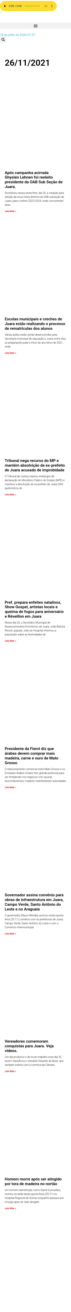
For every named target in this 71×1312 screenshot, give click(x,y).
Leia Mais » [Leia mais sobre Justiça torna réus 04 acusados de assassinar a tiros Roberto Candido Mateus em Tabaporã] (10, 797)
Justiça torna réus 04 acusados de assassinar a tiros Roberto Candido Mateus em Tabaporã (35, 768)
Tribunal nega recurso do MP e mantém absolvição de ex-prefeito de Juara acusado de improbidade (35, 281)
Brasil (15, 1285)
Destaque (17, 1276)
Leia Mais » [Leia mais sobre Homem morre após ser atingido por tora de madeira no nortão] (10, 717)
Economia (18, 1271)
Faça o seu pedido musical (18, 1136)
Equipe (15, 1159)
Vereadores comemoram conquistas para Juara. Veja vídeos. (29, 617)
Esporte (16, 1258)
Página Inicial (20, 1168)
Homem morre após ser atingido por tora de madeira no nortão (33, 690)
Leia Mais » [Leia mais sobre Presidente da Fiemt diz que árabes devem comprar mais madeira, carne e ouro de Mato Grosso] (10, 480)
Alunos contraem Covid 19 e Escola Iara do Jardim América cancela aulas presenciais (32, 925)
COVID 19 (17, 1280)
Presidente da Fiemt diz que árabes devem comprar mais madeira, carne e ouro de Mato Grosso (31, 449)
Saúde (15, 1208)
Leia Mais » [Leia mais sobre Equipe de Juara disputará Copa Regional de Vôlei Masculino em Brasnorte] (10, 874)
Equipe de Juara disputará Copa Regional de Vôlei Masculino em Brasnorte (33, 849)
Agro (14, 1303)
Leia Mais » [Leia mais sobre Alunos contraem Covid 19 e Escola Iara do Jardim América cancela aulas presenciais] (10, 954)
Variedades (19, 1185)
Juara (15, 1244)
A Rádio (16, 1163)
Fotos (15, 1248)
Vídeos (16, 1180)
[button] (35, 26)
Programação (20, 1154)
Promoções (19, 1104)
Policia (15, 1235)
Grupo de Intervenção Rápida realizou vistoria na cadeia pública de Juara (35, 1005)
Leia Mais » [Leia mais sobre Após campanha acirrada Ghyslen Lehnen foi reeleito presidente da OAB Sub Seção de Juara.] (10, 150)
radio (14, 1109)
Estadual (17, 1253)
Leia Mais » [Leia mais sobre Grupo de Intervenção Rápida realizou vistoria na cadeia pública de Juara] (10, 1030)
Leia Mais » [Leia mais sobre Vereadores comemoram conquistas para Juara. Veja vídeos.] (10, 642)
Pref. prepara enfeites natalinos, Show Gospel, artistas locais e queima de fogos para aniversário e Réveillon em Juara (34, 364)
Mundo (16, 1239)
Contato (16, 1145)
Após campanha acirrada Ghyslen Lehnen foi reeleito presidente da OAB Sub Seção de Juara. (33, 118)
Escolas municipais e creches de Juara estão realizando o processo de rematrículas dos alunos (35, 201)
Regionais (18, 1221)
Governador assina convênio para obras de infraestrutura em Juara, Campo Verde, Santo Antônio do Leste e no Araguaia (34, 534)
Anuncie (16, 1150)
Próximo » (50, 1035)
